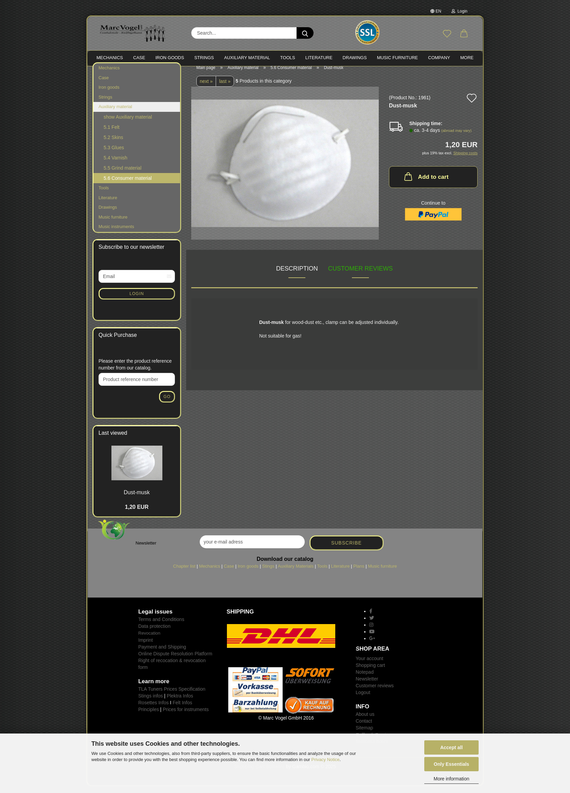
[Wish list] (447, 34)
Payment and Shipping (162, 653)
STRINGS (204, 57)
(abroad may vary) (456, 137)
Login (459, 11)
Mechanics (109, 74)
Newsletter (367, 685)
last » (224, 88)
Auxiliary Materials (296, 572)
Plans (358, 572)
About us (365, 721)
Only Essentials (451, 764)
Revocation (149, 639)
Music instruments (116, 233)
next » (206, 88)
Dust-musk (136, 499)
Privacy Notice (325, 759)
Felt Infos (182, 709)
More (467, 57)
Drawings (355, 57)
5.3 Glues (114, 154)
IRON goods (169, 57)
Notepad (365, 679)
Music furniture (113, 223)
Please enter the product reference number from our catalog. (135, 371)
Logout (363, 699)
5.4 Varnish (115, 164)
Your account (369, 665)
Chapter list (184, 572)
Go (167, 403)
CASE (139, 57)
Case (104, 84)
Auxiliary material (247, 57)
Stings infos (150, 702)
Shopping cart (370, 672)
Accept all (451, 747)
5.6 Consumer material (128, 185)
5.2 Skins (113, 144)
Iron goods (109, 94)
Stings (268, 572)
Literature (108, 204)
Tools (104, 194)
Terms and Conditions (161, 626)
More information (451, 778)
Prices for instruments (186, 716)
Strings (105, 103)
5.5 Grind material (122, 174)
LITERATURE (319, 57)
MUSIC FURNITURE (397, 57)
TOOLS (287, 57)
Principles (148, 716)
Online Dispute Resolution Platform (175, 660)
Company (439, 57)
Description (297, 275)
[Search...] (305, 33)
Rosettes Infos (153, 709)
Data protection (154, 633)
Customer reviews (360, 275)
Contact (364, 727)
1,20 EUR (136, 514)
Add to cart (426, 182)
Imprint (145, 646)
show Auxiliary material (128, 123)
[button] (464, 34)
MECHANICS (109, 57)
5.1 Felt (112, 134)
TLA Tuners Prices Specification (172, 695)
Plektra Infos (180, 702)
